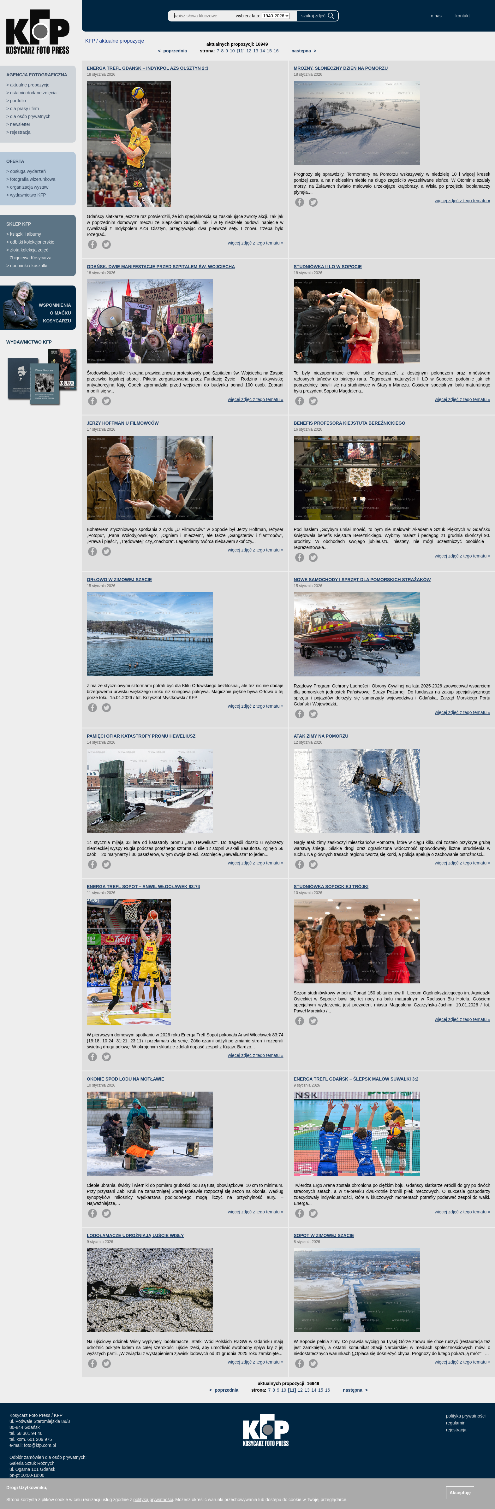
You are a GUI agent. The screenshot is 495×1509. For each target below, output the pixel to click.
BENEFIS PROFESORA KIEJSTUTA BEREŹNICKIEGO (349, 423)
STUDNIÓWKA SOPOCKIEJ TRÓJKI (331, 886)
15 (269, 50)
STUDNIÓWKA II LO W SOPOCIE (328, 266)
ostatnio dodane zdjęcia (33, 92)
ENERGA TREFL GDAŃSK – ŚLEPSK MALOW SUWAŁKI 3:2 (356, 1079)
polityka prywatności (466, 1415)
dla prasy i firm (24, 108)
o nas (436, 15)
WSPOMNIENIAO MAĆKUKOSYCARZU (55, 313)
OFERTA (15, 161)
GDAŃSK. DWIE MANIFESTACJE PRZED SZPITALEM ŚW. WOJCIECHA (161, 266)
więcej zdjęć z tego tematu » (255, 242)
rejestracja (20, 132)
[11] (241, 50)
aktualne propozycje (30, 84)
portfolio (18, 100)
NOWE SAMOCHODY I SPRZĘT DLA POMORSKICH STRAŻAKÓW (362, 579)
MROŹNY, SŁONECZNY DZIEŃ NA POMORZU (341, 68)
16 (276, 50)
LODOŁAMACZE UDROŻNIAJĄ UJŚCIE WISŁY (135, 1235)
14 (262, 50)
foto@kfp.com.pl (40, 1445)
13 (255, 50)
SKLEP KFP (18, 224)
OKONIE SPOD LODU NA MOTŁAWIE (125, 1079)
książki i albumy (25, 234)
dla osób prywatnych (30, 116)
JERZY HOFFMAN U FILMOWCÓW (123, 423)
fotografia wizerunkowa (32, 179)
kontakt (463, 15)
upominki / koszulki (28, 265)
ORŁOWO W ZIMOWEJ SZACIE (119, 579)
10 (232, 50)
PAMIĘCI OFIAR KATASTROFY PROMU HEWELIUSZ (141, 736)
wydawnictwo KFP (28, 194)
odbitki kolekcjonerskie (32, 242)
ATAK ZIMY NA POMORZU (321, 736)
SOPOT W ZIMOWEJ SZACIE (324, 1235)
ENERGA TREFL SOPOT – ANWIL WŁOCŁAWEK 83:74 (143, 886)
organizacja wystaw (29, 187)
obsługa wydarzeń (28, 171)
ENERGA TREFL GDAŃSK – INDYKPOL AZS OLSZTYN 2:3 (147, 68)
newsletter (20, 124)
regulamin (455, 1422)
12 (249, 50)
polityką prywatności (153, 1499)
